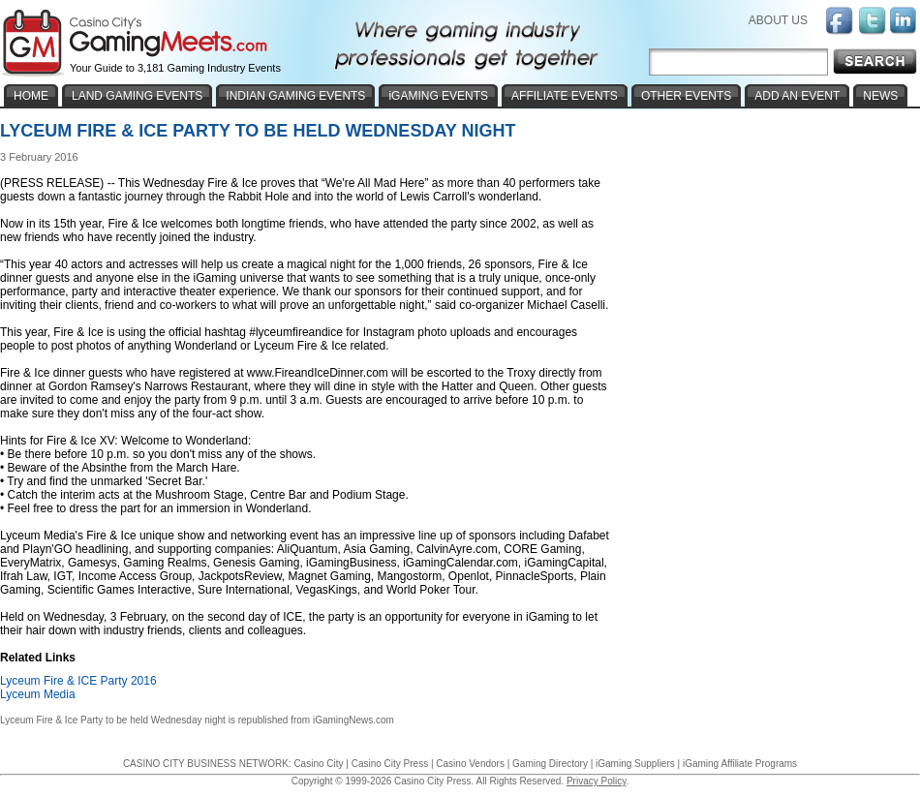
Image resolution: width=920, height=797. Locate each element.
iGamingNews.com (353, 720)
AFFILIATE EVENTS (564, 96)
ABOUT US (778, 20)
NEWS (880, 96)
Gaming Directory (550, 763)
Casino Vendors (470, 763)
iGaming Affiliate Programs (740, 763)
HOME (31, 96)
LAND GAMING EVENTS (137, 96)
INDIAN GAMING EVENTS (295, 96)
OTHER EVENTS (686, 96)
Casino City (318, 763)
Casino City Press (390, 763)
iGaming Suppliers (635, 763)
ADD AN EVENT (797, 96)
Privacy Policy (597, 781)
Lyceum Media (38, 694)
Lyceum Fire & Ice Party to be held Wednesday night (113, 720)
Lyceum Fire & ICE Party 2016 (78, 681)
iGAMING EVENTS (438, 96)
